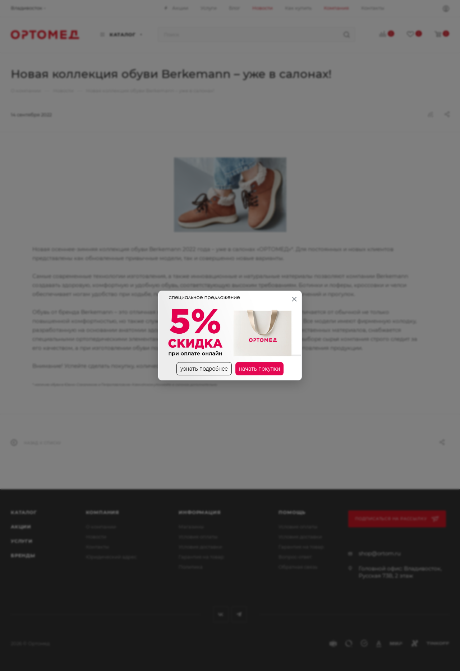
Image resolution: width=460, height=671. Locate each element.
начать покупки (259, 368)
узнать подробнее (204, 368)
